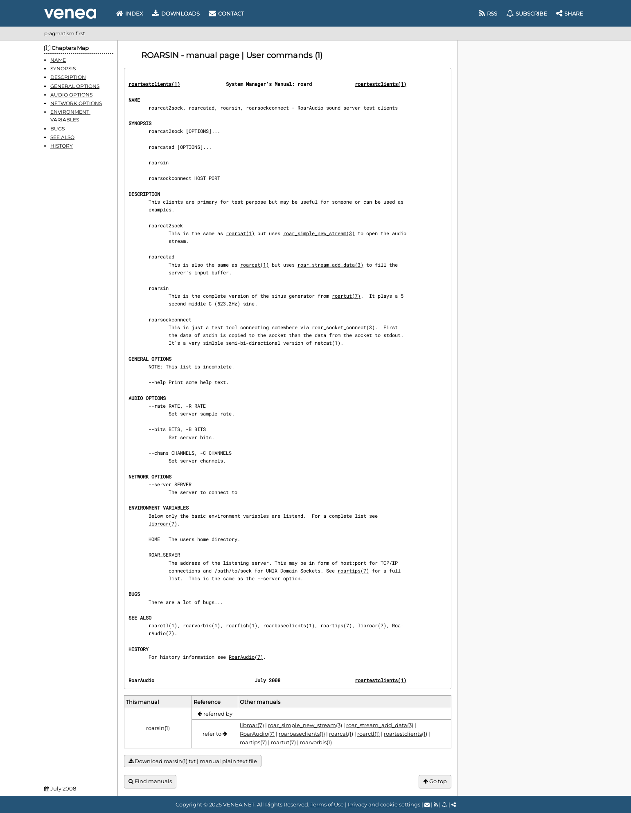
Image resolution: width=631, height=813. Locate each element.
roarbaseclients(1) (289, 625)
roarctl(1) (163, 625)
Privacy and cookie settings (384, 804)
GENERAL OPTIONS (74, 86)
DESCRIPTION (68, 77)
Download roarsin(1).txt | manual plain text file (192, 761)
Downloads (176, 13)
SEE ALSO (62, 137)
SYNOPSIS (63, 68)
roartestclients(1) (154, 84)
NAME (58, 60)
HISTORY (61, 146)
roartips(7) (353, 570)
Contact (226, 13)
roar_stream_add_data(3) (330, 264)
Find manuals (150, 781)
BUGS (57, 129)
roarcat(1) (240, 233)
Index (129, 13)
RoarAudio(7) (246, 657)
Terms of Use (327, 804)
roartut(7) (346, 295)
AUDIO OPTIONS (71, 95)
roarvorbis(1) (201, 625)
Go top (435, 781)
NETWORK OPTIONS (76, 103)
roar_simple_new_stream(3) (319, 233)
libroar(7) (163, 523)
